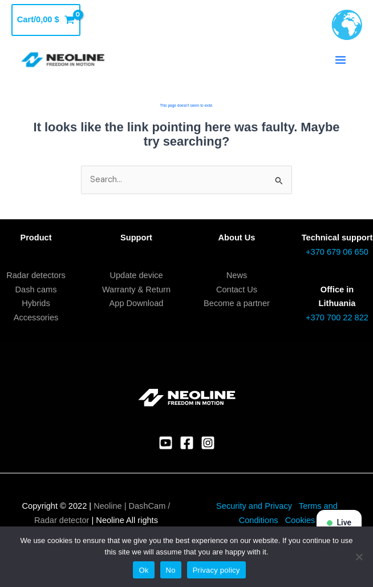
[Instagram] (208, 443)
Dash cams (36, 289)
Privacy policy (216, 570)
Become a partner (237, 303)
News (236, 275)
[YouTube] (166, 443)
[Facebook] (187, 443)
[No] (358, 556)
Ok (143, 570)
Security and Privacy (254, 505)
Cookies (300, 520)
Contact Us (236, 289)
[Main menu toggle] (340, 60)
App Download (137, 303)
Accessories (36, 317)
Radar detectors (36, 275)
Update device (136, 275)
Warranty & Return (136, 289)
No (171, 570)
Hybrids (36, 303)
